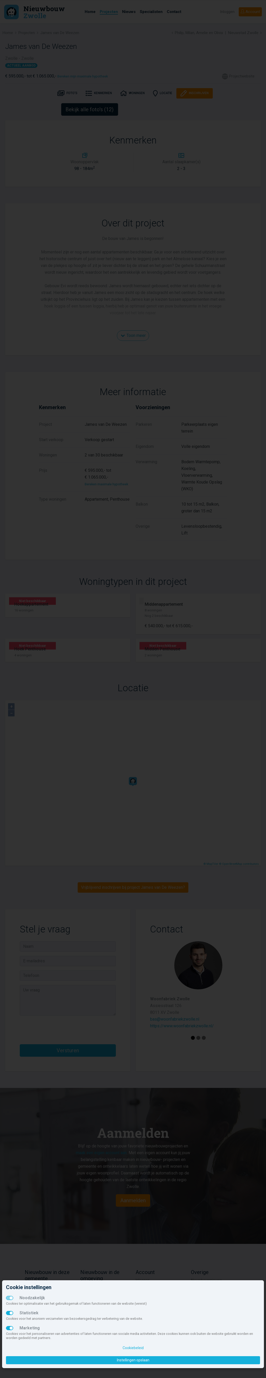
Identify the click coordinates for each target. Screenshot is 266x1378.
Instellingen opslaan (133, 1360)
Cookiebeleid (133, 1348)
